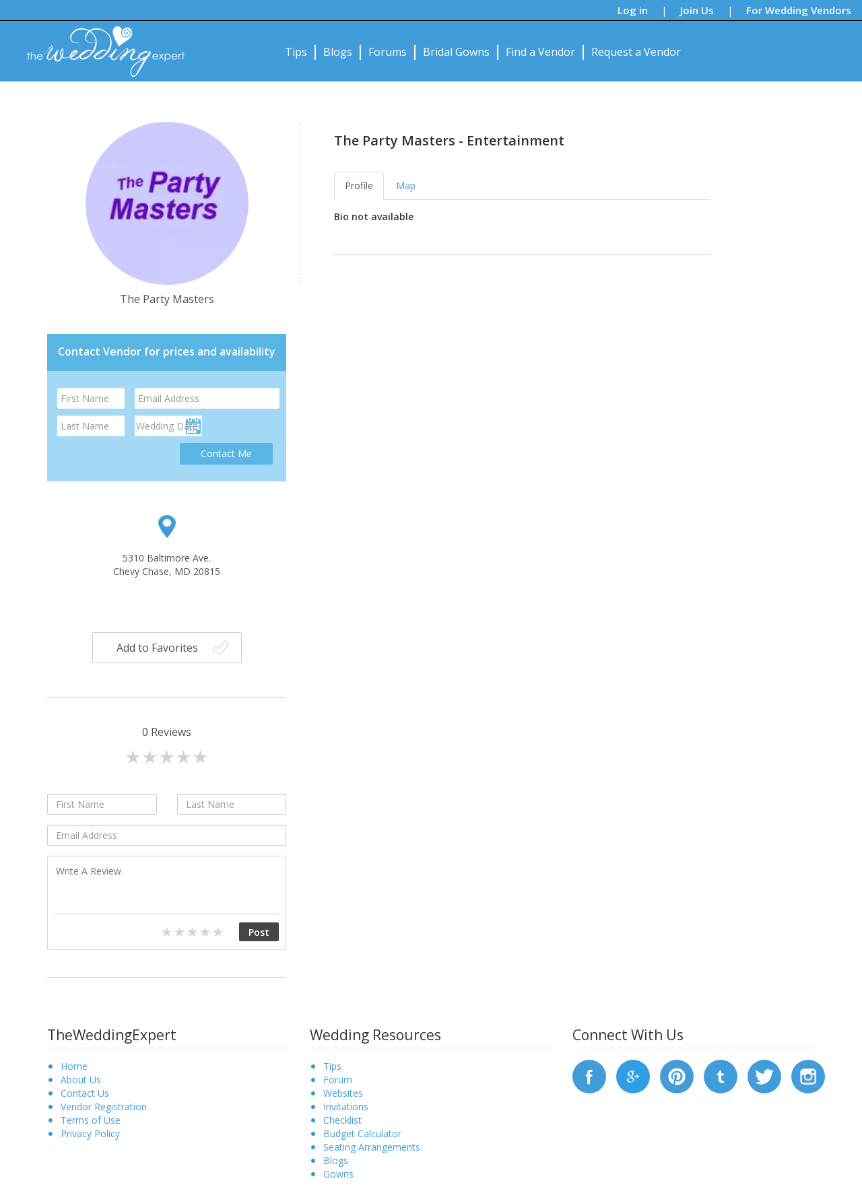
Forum (337, 1079)
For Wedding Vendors (798, 10)
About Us (81, 1079)
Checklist (342, 1120)
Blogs (337, 51)
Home (74, 1066)
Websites (343, 1093)
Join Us (697, 10)
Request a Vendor (636, 51)
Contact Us (85, 1093)
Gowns (338, 1173)
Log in (633, 10)
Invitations (345, 1106)
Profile (359, 185)
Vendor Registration (104, 1106)
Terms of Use (91, 1120)
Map (406, 185)
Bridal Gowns (456, 51)
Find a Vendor (540, 51)
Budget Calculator (362, 1133)
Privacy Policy (90, 1133)
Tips (296, 51)
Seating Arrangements (371, 1147)
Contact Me (226, 453)
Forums (387, 51)
